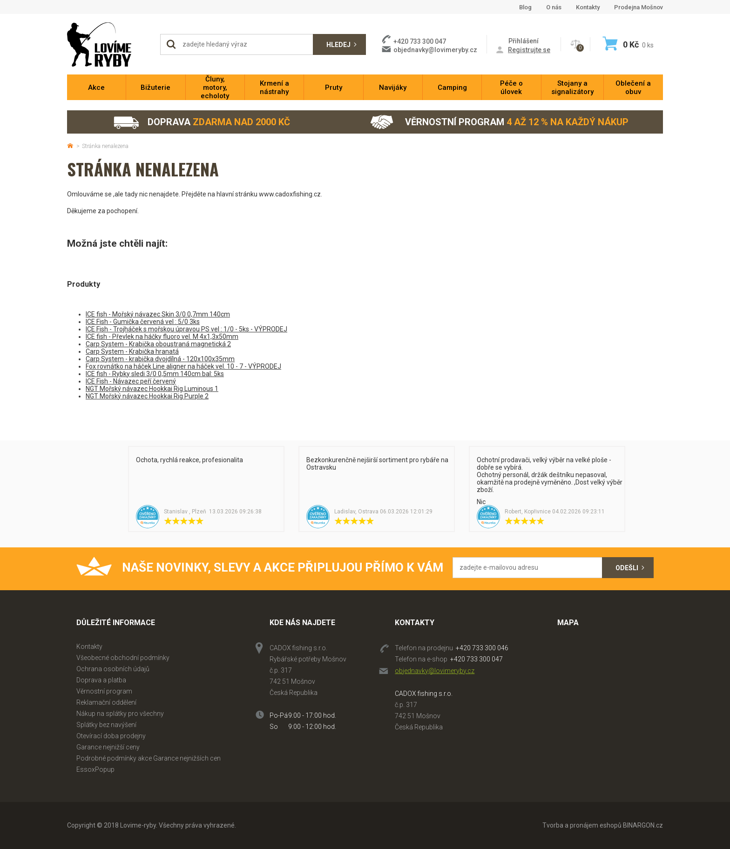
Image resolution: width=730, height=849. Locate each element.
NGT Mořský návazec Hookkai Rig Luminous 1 (152, 388)
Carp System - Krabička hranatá (132, 351)
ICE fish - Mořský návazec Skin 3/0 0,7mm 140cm (158, 314)
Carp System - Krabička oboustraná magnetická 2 (158, 344)
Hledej (338, 44)
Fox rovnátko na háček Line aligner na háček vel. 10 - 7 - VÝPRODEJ (183, 366)
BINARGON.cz (643, 825)
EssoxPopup (95, 769)
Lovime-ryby (109, 44)
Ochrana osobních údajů (112, 669)
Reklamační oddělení (106, 702)
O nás (553, 7)
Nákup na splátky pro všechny (120, 713)
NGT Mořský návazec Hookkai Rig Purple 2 (147, 396)
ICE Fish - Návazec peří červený (131, 381)
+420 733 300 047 (476, 659)
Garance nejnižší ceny (108, 747)
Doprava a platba (101, 680)
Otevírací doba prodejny (111, 736)
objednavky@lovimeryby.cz (435, 50)
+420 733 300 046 (482, 648)
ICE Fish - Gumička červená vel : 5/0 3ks (143, 321)
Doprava (201, 122)
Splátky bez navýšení (106, 724)
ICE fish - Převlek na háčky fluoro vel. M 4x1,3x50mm (162, 336)
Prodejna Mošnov (638, 7)
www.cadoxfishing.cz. (290, 194)
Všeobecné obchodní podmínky (122, 657)
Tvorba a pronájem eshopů (582, 825)
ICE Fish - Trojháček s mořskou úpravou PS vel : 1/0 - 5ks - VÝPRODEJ (186, 329)
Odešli (626, 568)
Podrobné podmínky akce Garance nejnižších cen (148, 758)
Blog (525, 7)
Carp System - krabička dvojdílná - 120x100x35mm (160, 359)
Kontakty (588, 7)
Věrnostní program (499, 122)
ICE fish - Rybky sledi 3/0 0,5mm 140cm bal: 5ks (155, 373)
